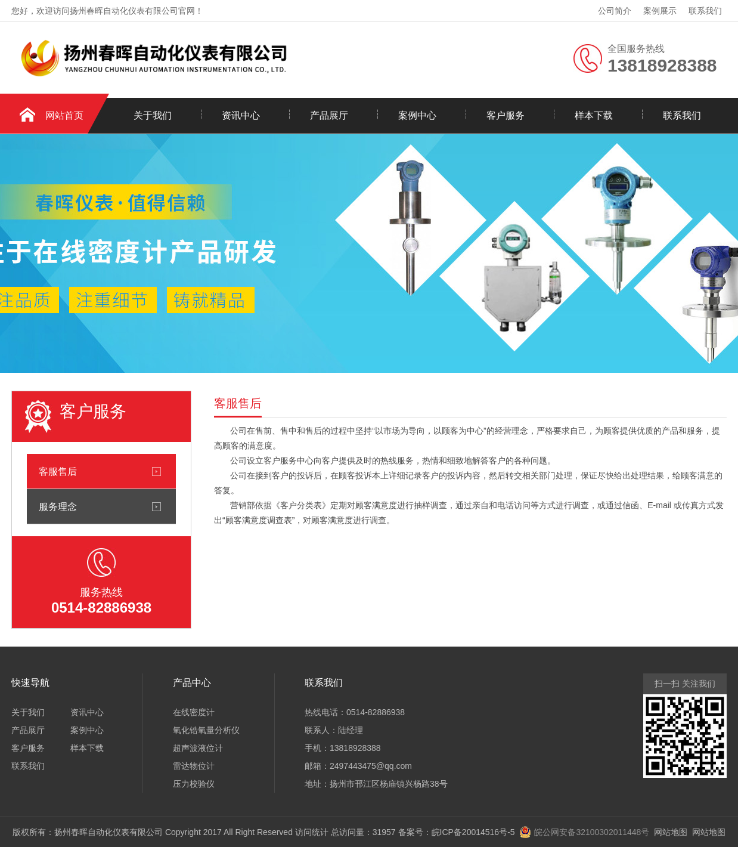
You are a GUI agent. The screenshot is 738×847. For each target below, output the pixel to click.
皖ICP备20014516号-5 (473, 832)
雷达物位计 (194, 766)
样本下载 (594, 115)
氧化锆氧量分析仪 (206, 730)
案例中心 (417, 115)
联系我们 (705, 11)
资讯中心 (241, 115)
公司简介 (614, 11)
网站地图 (670, 832)
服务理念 (58, 506)
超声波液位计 (198, 748)
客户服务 (505, 115)
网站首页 (64, 115)
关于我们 (153, 115)
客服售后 (58, 471)
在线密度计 (194, 712)
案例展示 (660, 11)
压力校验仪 (194, 784)
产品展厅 (329, 115)
